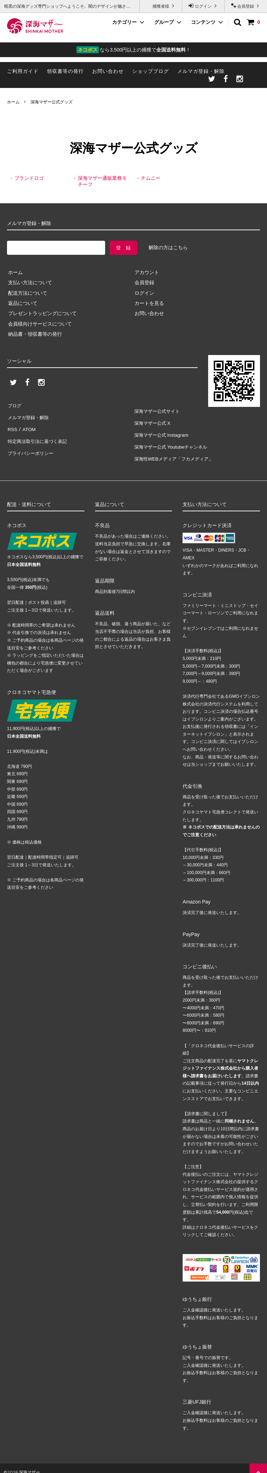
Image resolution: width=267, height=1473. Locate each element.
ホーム (13, 102)
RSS (12, 425)
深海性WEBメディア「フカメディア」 (176, 451)
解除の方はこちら (168, 247)
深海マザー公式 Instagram (162, 431)
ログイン (203, 6)
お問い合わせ (108, 71)
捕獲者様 (161, 6)
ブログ (14, 405)
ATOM (28, 425)
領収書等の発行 (65, 71)
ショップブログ (150, 71)
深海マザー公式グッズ (51, 102)
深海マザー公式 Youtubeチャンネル (173, 441)
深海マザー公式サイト (158, 410)
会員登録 (246, 6)
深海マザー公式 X (153, 420)
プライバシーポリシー (31, 446)
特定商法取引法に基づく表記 (39, 435)
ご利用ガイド (23, 71)
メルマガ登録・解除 (201, 71)
